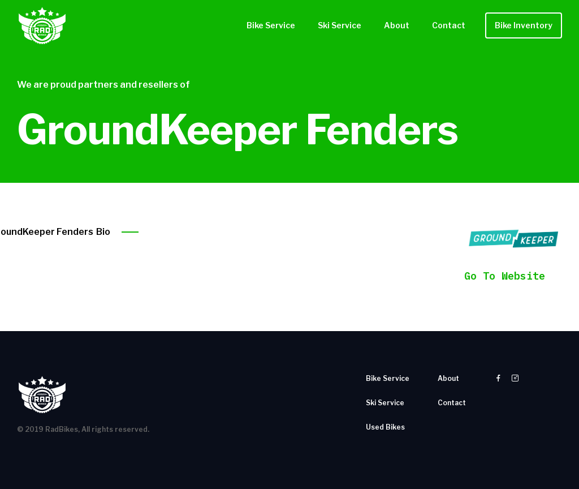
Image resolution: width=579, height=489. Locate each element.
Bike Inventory (523, 25)
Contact (448, 25)
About (396, 25)
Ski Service (339, 25)
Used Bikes (385, 427)
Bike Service (271, 25)
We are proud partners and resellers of (103, 84)
